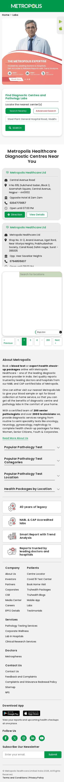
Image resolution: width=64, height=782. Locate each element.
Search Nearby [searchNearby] (18, 110)
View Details (37, 214)
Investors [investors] (10, 579)
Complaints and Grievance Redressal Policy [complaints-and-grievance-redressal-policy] (31, 682)
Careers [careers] (10, 605)
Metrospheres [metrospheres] (13, 656)
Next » (57, 342)
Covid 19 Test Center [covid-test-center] (39, 579)
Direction (15, 214)
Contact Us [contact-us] (12, 671)
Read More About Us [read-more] (15, 438)
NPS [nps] (7, 692)
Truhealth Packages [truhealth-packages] (39, 589)
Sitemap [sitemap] (10, 687)
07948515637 (18, 261)
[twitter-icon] (15, 738)
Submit (53, 754)
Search (15, 128)
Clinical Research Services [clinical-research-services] (20, 641)
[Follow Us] (6, 738)
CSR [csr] (7, 595)
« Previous (8, 342)
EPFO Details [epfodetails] (12, 610)
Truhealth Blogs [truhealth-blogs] (36, 595)
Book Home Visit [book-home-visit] (36, 584)
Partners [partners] (10, 584)
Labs (15, 15)
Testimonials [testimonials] (34, 610)
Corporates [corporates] (12, 589)
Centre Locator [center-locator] (36, 574)
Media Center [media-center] (13, 600)
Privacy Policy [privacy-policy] (36, 777)
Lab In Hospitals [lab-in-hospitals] (14, 636)
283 (48, 340)
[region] (32, 304)
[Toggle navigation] (5, 6)
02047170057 (18, 203)
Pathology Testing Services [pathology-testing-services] (21, 625)
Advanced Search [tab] (46, 110)
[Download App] (11, 713)
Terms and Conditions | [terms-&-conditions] (16, 777)
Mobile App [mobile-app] (33, 600)
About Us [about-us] (10, 574)
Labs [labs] (29, 605)
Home (5, 15)
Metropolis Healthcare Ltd (26, 173)
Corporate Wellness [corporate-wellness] (17, 631)
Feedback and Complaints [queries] (21, 676)
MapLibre (41, 332)
